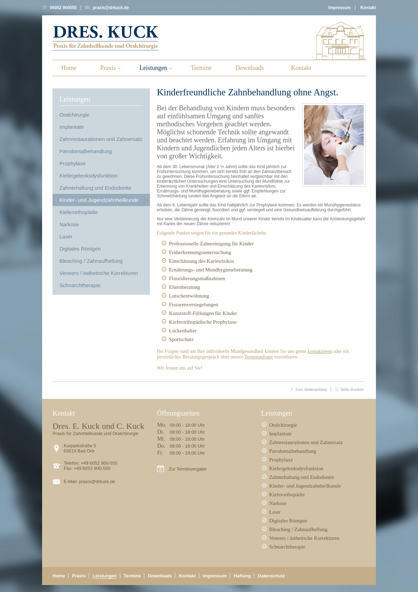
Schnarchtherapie (80, 285)
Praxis (108, 67)
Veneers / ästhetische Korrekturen (98, 273)
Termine (201, 67)
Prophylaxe (72, 163)
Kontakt (368, 7)
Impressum (339, 7)
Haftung (242, 575)
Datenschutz (271, 575)
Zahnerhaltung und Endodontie (95, 188)
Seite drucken (352, 389)
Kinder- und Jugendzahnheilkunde (99, 200)
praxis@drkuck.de (111, 7)
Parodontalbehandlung (85, 151)
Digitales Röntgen (80, 249)
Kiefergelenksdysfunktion (88, 176)
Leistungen (153, 67)
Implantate (71, 127)
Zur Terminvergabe (188, 469)
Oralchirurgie (74, 115)
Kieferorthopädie (78, 212)
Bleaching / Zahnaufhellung (91, 261)
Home (69, 67)
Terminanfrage (258, 357)
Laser (66, 236)
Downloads (249, 67)
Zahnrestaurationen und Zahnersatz (100, 139)
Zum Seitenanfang (311, 389)
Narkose (69, 224)
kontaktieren (320, 351)
